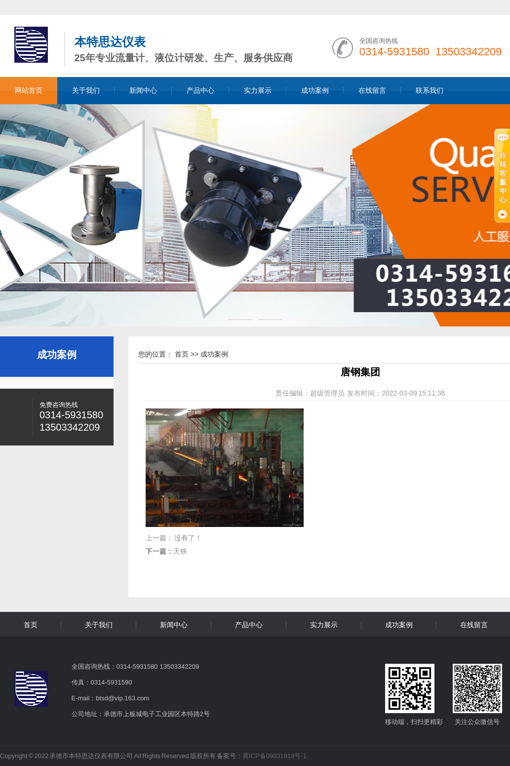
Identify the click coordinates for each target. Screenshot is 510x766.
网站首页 (28, 90)
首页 (182, 354)
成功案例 (315, 90)
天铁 (180, 551)
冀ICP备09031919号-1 (274, 756)
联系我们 (429, 90)
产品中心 (200, 90)
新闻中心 (143, 90)
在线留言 (372, 90)
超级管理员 (327, 393)
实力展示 (258, 90)
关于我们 (86, 90)
